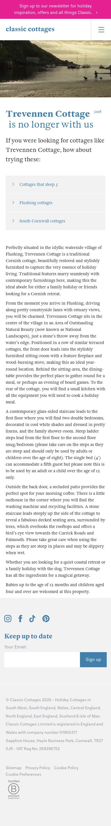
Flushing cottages (35, 202)
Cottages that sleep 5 (38, 184)
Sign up (93, 659)
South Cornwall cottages (42, 221)
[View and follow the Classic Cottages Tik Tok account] (32, 620)
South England (42, 708)
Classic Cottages (25, 700)
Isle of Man (90, 716)
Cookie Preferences (23, 774)
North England (19, 716)
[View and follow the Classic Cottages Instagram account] (7, 620)
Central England (85, 708)
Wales (63, 708)
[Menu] (101, 29)
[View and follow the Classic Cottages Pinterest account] (46, 620)
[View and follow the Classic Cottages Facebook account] (20, 620)
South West (16, 708)
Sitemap (13, 767)
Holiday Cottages (71, 700)
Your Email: (15, 647)
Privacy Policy (37, 767)
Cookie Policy (66, 767)
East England (45, 716)
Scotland (67, 716)
